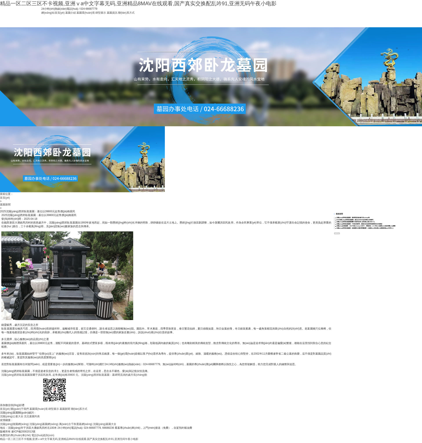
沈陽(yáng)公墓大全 (11, 416)
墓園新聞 (5, 204)
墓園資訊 (112, 12)
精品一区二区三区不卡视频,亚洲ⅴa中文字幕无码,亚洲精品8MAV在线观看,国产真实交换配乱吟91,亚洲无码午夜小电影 (138, 3)
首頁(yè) (5, 197)
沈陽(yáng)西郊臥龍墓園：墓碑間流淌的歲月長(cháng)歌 (114, 374)
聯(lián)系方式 (126, 12)
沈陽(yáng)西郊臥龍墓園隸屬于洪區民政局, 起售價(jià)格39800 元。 (41, 374)
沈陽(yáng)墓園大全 (104, 424)
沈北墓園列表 (32, 416)
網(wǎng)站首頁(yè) (53, 12)
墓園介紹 (70, 12)
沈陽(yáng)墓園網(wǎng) (43, 424)
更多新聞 (337, 233)
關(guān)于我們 (20, 408)
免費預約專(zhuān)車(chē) (15, 435)
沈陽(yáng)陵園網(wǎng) (14, 424)
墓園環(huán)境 (85, 12)
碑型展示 (100, 12)
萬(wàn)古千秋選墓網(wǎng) (75, 424)
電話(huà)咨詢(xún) (42, 435)
